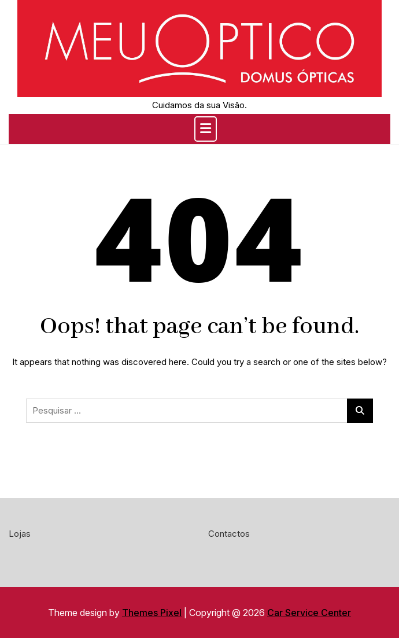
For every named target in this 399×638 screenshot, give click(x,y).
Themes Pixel (152, 612)
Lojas (20, 533)
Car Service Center (309, 612)
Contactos (229, 533)
